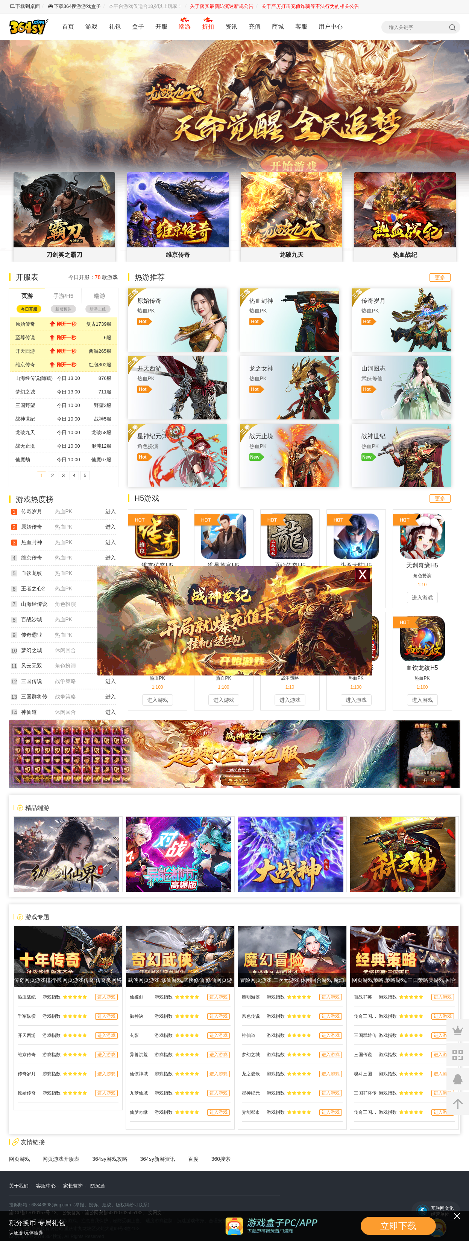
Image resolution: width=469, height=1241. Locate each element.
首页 (68, 26)
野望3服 (102, 405)
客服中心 (46, 1186)
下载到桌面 (25, 6)
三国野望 (25, 405)
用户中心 (331, 26)
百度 (193, 1159)
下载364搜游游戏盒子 (74, 6)
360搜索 (221, 1159)
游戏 (91, 26)
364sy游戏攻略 (109, 1159)
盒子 (138, 26)
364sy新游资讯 (157, 1159)
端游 (185, 26)
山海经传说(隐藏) (34, 378)
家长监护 (73, 1186)
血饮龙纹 (31, 573)
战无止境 (25, 446)
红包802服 (100, 364)
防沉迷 (97, 1186)
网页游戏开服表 (60, 1159)
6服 (107, 337)
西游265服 (100, 351)
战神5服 (102, 419)
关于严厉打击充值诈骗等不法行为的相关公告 (310, 6)
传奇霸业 (31, 635)
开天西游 (25, 351)
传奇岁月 (31, 511)
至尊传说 (25, 337)
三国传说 (31, 681)
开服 (161, 26)
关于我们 (19, 1186)
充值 (255, 26)
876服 (105, 378)
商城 (278, 26)
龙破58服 (101, 432)
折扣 (208, 26)
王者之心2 (33, 588)
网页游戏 (19, 1159)
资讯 (231, 26)
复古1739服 (99, 324)
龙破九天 (25, 432)
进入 (110, 511)
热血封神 (31, 542)
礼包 (115, 26)
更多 (440, 277)
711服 (105, 392)
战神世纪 (25, 419)
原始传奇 (25, 324)
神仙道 (29, 712)
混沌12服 (101, 446)
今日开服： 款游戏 (93, 277)
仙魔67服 (101, 459)
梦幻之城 (25, 392)
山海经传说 (34, 604)
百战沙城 (31, 619)
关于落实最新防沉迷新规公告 (221, 6)
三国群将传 (34, 697)
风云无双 (31, 666)
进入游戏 (422, 598)
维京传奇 (25, 364)
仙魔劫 (22, 459)
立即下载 (398, 1226)
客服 (301, 26)
